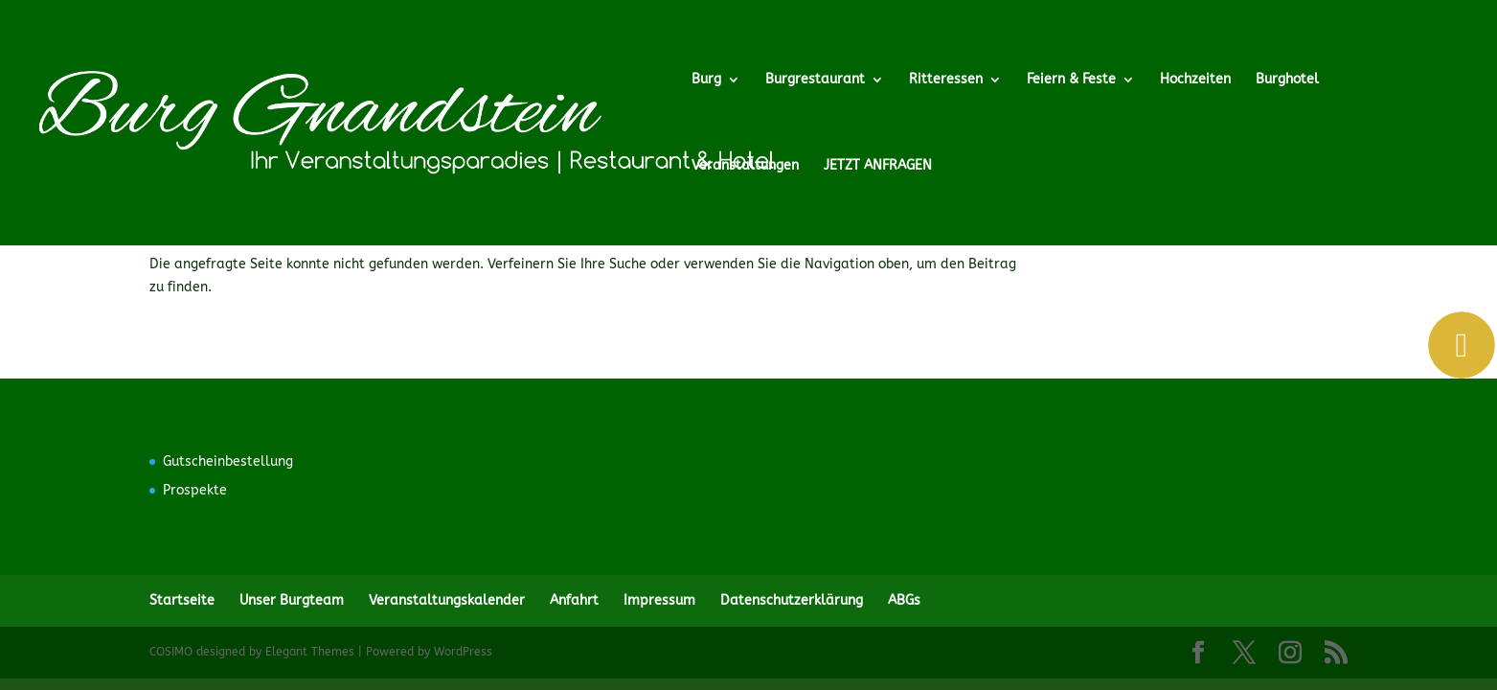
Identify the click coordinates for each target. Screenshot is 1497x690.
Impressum (659, 600)
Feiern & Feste (1071, 80)
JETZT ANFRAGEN (878, 166)
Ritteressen (946, 80)
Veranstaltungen (745, 166)
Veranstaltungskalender (447, 600)
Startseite (182, 600)
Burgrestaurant (815, 80)
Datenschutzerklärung (791, 600)
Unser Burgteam (291, 600)
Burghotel (1287, 80)
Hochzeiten (1195, 80)
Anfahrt (574, 600)
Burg (706, 80)
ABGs (904, 600)
